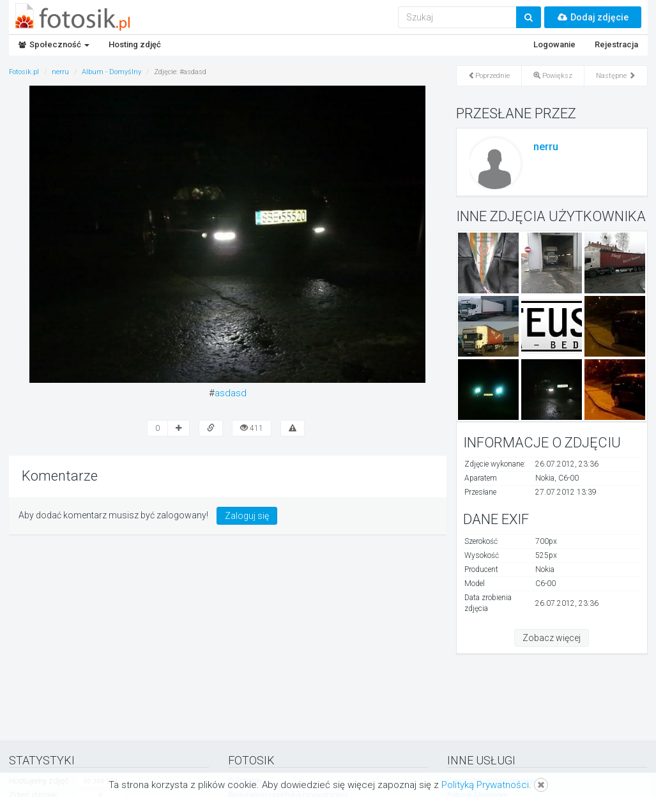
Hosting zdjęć (135, 44)
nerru (545, 147)
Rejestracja (616, 44)
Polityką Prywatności (485, 785)
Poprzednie (489, 76)
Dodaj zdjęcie (593, 17)
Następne (616, 76)
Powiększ (552, 76)
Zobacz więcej (552, 638)
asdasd (231, 393)
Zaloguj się (247, 516)
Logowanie (554, 44)
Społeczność (54, 44)
